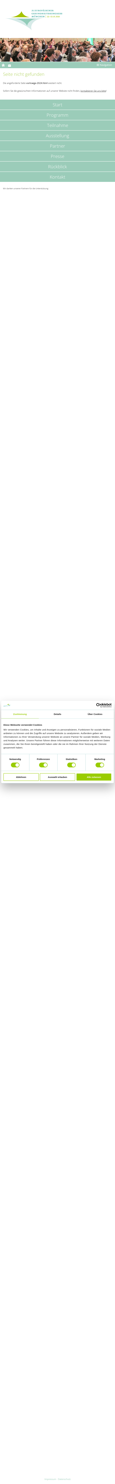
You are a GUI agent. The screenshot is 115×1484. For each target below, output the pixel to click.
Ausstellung (57, 136)
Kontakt (57, 177)
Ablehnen (21, 777)
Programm (57, 115)
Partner (57, 146)
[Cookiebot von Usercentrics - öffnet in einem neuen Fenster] (98, 705)
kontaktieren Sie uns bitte (93, 90)
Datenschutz (64, 1479)
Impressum (50, 1479)
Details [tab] (57, 714)
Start (57, 105)
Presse (57, 156)
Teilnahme (57, 125)
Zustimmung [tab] (20, 714)
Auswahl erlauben (57, 777)
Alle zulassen (94, 777)
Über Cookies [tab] (95, 714)
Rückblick (57, 166)
